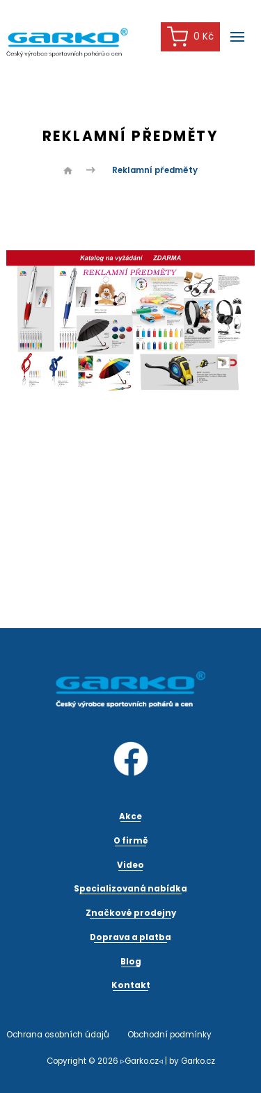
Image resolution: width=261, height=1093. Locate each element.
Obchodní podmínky (169, 1034)
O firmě (130, 840)
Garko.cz (198, 1061)
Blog (130, 961)
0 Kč (190, 36)
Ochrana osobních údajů (57, 1034)
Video (130, 865)
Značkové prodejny (131, 913)
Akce (130, 816)
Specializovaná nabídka (130, 888)
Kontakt (130, 985)
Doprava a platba (130, 937)
